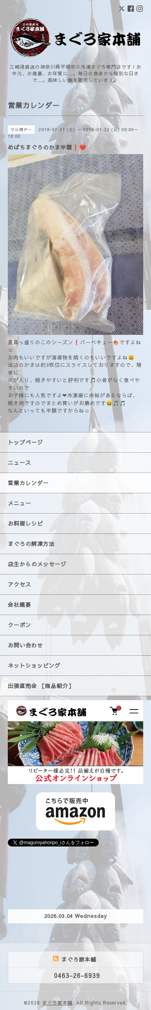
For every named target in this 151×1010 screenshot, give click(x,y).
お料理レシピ (25, 523)
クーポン (19, 625)
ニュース (19, 462)
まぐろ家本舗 (57, 1002)
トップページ (25, 442)
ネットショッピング (34, 665)
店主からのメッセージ (37, 564)
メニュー (19, 503)
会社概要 (19, 604)
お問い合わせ (25, 645)
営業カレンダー (28, 483)
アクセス (19, 584)
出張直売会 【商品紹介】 (41, 686)
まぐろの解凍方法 (31, 544)
